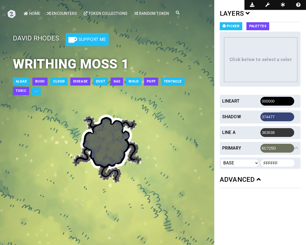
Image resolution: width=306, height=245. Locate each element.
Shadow (231, 116)
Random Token (151, 13)
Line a (228, 132)
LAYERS (235, 13)
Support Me (87, 39)
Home (32, 13)
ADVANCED (240, 179)
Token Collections (106, 13)
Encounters (62, 13)
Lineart (231, 101)
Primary (231, 148)
